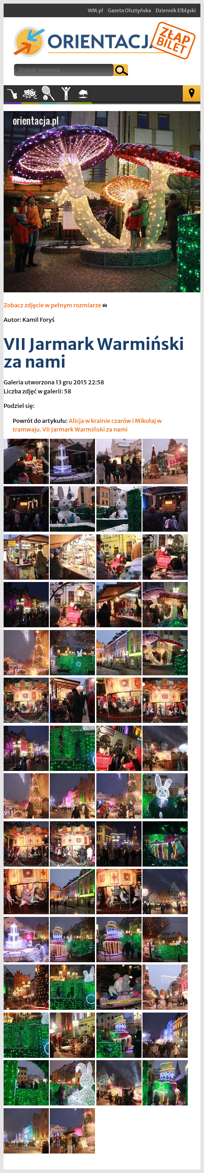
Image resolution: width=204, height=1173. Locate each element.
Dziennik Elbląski (176, 10)
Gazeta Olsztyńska (129, 10)
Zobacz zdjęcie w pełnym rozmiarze (55, 305)
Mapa (191, 93)
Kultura (30, 93)
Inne (65, 93)
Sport (48, 93)
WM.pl (95, 10)
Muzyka (12, 93)
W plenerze (91, 96)
